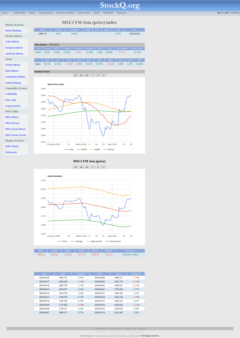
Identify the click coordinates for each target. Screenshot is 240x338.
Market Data (19, 13)
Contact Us (129, 328)
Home (5, 13)
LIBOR (97, 13)
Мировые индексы (103, 336)
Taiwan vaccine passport (117, 332)
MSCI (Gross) (12, 123)
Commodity (11, 94)
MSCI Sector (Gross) (15, 135)
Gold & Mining (13, 83)
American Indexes (14, 53)
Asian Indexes (12, 41)
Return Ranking (13, 30)
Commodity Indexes (15, 76)
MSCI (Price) (12, 117)
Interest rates (84, 13)
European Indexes (14, 47)
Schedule (141, 328)
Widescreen (11, 152)
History (32, 13)
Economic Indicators (65, 13)
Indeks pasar (134, 336)
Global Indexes (12, 64)
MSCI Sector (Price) (15, 129)
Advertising (100, 328)
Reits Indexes (12, 70)
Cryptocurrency (45, 13)
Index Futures (12, 146)
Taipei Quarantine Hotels (135, 332)
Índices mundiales (119, 336)
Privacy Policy (115, 328)
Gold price (121, 13)
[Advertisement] (89, 264)
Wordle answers (102, 332)
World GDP (108, 13)
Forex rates (10, 100)
